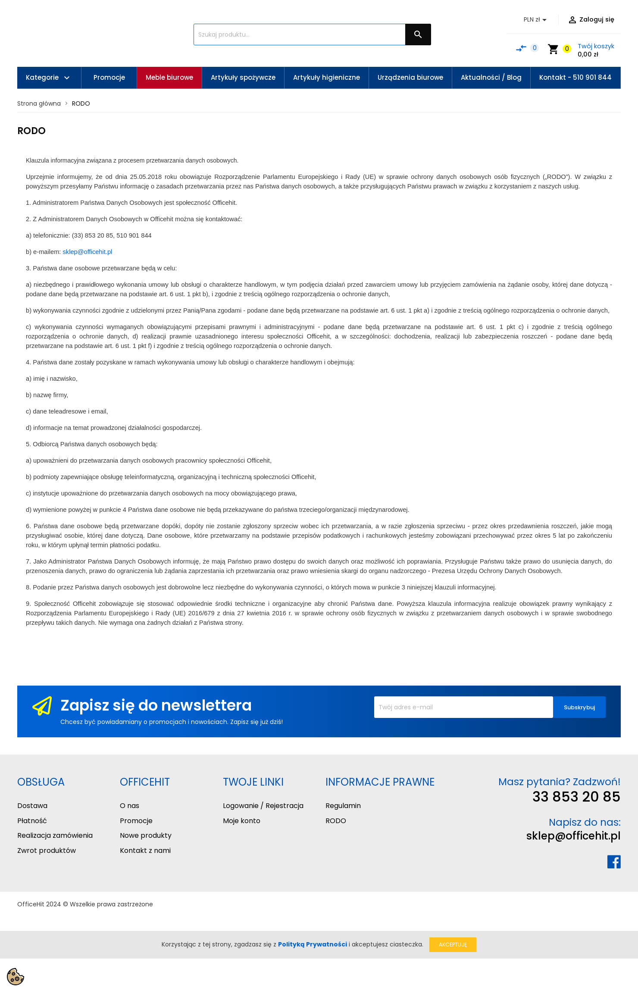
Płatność (32, 821)
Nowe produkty (146, 835)
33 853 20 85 (576, 796)
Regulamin (343, 806)
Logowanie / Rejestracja (263, 806)
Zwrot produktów (46, 850)
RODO (335, 821)
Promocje (136, 821)
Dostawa (32, 806)
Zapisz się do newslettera (156, 705)
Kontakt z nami (145, 850)
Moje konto (241, 821)
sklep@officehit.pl (573, 836)
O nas (129, 806)
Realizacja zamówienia (55, 835)
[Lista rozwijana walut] (537, 20)
